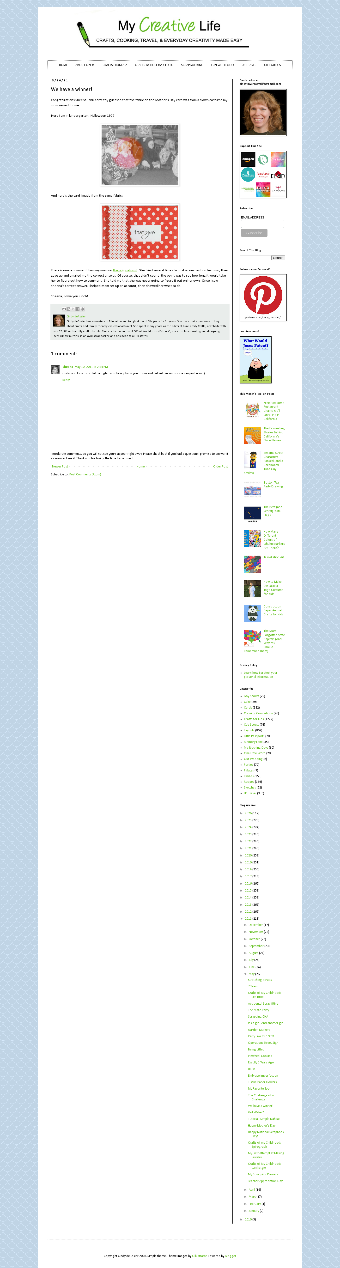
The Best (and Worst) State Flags (273, 511)
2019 (248, 862)
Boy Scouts (251, 696)
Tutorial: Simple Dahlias (264, 1119)
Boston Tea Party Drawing (273, 485)
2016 (248, 884)
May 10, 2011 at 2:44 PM (91, 367)
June (252, 967)
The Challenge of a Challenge (261, 1097)
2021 (248, 848)
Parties (248, 765)
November (256, 932)
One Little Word (255, 753)
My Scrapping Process (263, 1174)
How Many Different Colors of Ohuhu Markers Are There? (274, 540)
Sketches (250, 787)
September (256, 946)
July (251, 960)
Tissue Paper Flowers (262, 1082)
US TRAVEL (249, 65)
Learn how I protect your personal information (260, 675)
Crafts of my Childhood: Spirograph (264, 1145)
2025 (248, 820)
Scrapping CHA (258, 1017)
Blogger (230, 1256)
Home (141, 466)
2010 (248, 1219)
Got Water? (256, 1112)
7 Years (253, 986)
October (255, 939)
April (252, 1190)
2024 (248, 827)
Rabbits (249, 776)
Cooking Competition (258, 713)
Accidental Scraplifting (263, 1004)
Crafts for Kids (254, 719)
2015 (248, 890)
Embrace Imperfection (263, 1076)
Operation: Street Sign (263, 1043)
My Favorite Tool (259, 1089)
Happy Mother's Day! (262, 1126)
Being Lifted (256, 1049)
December (256, 925)
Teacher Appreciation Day (265, 1181)
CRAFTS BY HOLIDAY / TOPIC (154, 65)
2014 (248, 897)
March (253, 1197)
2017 (248, 876)
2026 (248, 813)
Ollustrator (199, 1256)
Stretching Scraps (260, 980)
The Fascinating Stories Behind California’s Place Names (274, 434)
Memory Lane (253, 742)
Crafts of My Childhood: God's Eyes (264, 1166)
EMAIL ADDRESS (252, 217)
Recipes (249, 782)
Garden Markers (259, 1030)
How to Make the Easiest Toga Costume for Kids (273, 588)
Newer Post (60, 466)
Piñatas (249, 770)
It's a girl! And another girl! (266, 1023)
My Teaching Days (256, 748)
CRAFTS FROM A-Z (115, 65)
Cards (248, 708)
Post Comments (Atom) (85, 474)
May (252, 974)
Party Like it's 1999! (261, 1036)
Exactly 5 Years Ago (261, 1062)
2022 (248, 841)
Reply (66, 380)
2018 (248, 869)
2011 (248, 919)
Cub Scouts (251, 725)
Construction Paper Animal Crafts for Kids (274, 611)
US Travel (250, 793)
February (255, 1204)
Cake (247, 702)
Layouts (249, 730)
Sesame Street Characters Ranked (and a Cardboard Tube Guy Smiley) (264, 463)
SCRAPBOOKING (192, 65)
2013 (248, 905)
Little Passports (254, 736)
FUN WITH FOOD (222, 65)
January (254, 1211)
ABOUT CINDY (85, 65)
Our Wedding (253, 759)
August (254, 953)
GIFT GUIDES (272, 65)
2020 (248, 855)
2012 (248, 912)
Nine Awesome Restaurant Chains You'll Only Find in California (274, 411)
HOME (63, 65)
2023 (248, 834)
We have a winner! (260, 1106)
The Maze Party (258, 1010)
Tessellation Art (274, 557)
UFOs (251, 1069)
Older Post (220, 466)
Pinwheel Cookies (260, 1056)
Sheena (67, 367)
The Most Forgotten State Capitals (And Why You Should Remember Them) (264, 641)
